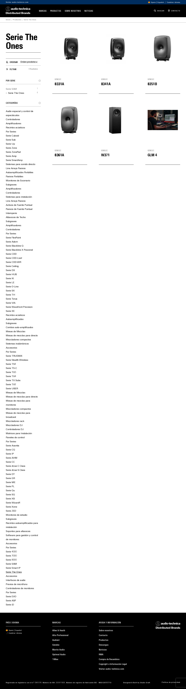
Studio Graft (145, 683)
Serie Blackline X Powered (19, 250)
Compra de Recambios (109, 659)
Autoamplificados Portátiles (19, 172)
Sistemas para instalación (19, 197)
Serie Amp (11, 156)
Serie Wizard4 (13, 503)
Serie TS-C (11, 368)
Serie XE (10, 311)
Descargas (103, 645)
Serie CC (10, 462)
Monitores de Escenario (18, 181)
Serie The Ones (16, 93)
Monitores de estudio (16, 515)
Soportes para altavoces (18, 531)
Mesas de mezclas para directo (22, 336)
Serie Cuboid (12, 136)
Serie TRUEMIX (14, 356)
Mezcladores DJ (14, 425)
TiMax (55, 659)
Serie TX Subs (13, 380)
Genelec (55, 645)
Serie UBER (12, 389)
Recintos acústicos (15, 128)
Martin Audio (58, 650)
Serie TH (10, 295)
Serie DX (10, 270)
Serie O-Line (12, 287)
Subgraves (11, 185)
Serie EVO (11, 597)
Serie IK (10, 278)
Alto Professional (60, 635)
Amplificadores (13, 123)
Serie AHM (11, 458)
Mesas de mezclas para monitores (18, 403)
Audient (56, 640)
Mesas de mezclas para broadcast (18, 415)
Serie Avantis (12, 446)
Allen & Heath (58, 630)
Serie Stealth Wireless (17, 360)
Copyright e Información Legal (113, 664)
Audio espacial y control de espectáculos (19, 113)
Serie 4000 (11, 552)
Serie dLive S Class (15, 470)
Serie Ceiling (12, 266)
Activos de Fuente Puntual (19, 205)
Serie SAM (11, 89)
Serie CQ (10, 450)
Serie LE (10, 283)
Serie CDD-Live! (14, 258)
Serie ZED (11, 511)
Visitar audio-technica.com (17, 2)
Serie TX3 (11, 372)
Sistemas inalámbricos (17, 344)
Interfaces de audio (15, 580)
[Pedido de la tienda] (29, 62)
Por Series (11, 132)
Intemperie (11, 213)
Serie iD (10, 605)
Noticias (88, 11)
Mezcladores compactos (18, 340)
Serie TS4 (11, 364)
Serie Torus (11, 299)
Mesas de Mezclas (15, 331)
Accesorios (11, 348)
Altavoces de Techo (16, 217)
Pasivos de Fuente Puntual (19, 209)
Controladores (13, 119)
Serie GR (10, 478)
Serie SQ (10, 495)
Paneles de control (15, 437)
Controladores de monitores (20, 588)
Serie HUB (11, 274)
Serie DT (10, 474)
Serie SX (10, 291)
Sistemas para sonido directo (20, 164)
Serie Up (10, 144)
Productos (55, 11)
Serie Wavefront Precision (19, 307)
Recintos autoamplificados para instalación (22, 525)
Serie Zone (11, 148)
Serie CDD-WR (13, 262)
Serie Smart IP (13, 568)
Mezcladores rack (15, 421)
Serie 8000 (11, 560)
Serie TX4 (11, 376)
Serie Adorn (12, 242)
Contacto (103, 635)
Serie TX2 (11, 384)
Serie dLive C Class (15, 466)
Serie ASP (11, 601)
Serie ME (10, 482)
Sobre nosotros (73, 11)
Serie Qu (10, 490)
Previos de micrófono (16, 584)
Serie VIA (10, 303)
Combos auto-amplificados (19, 327)
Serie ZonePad (13, 152)
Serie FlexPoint (13, 238)
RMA (101, 654)
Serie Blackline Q (14, 246)
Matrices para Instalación (19, 433)
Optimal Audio (59, 654)
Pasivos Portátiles (14, 176)
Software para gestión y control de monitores (22, 537)
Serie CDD (11, 254)
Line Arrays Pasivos (16, 168)
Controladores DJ (14, 429)
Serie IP (10, 454)
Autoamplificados (14, 319)
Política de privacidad (171, 682)
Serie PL (10, 486)
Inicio (8, 20)
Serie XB (10, 499)
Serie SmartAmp (14, 160)
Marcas (42, 11)
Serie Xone (11, 507)
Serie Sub (11, 140)
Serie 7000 (11, 556)
